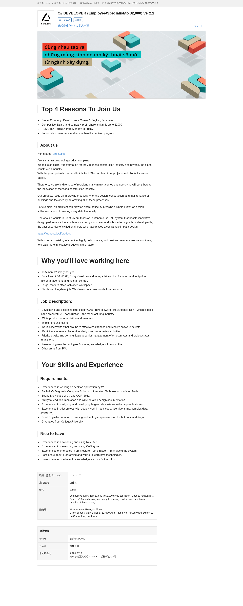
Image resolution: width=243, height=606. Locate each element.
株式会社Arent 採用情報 (65, 3)
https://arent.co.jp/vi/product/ (54, 233)
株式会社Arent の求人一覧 (92, 3)
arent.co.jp (59, 153)
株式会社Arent (44, 3)
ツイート (198, 26)
